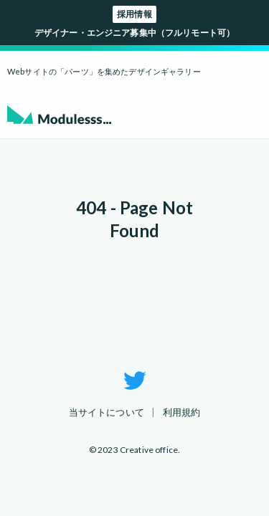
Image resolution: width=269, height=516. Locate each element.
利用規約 (182, 412)
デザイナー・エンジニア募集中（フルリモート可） (134, 22)
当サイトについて (106, 412)
